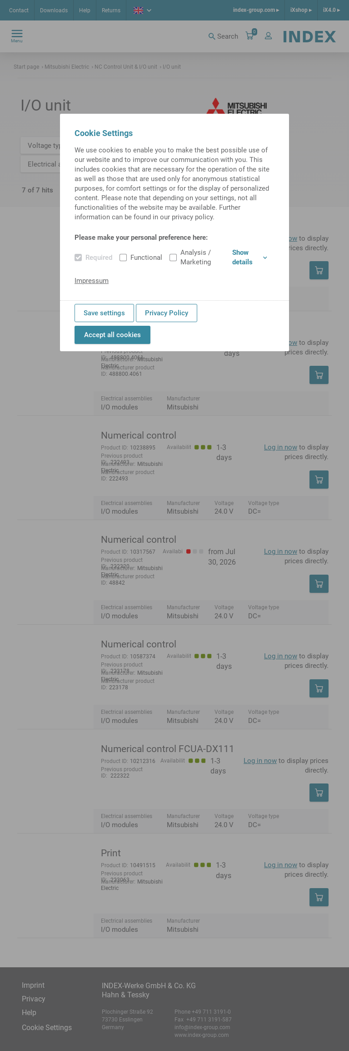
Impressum (92, 281)
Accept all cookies (112, 335)
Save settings (104, 313)
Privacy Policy (166, 313)
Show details (249, 257)
